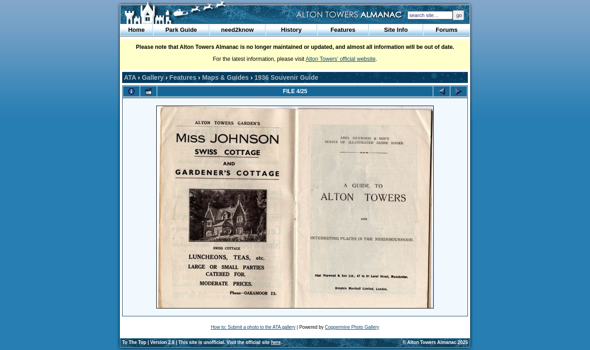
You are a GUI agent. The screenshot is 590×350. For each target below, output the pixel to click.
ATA (130, 77)
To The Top (134, 342)
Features (342, 29)
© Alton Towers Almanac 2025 (435, 342)
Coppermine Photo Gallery (352, 327)
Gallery (153, 77)
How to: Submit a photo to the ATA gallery (253, 327)
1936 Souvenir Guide (286, 77)
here (276, 342)
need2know (237, 29)
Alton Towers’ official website (341, 59)
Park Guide (181, 29)
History (291, 29)
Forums (447, 29)
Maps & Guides (225, 77)
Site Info (395, 29)
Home (136, 29)
